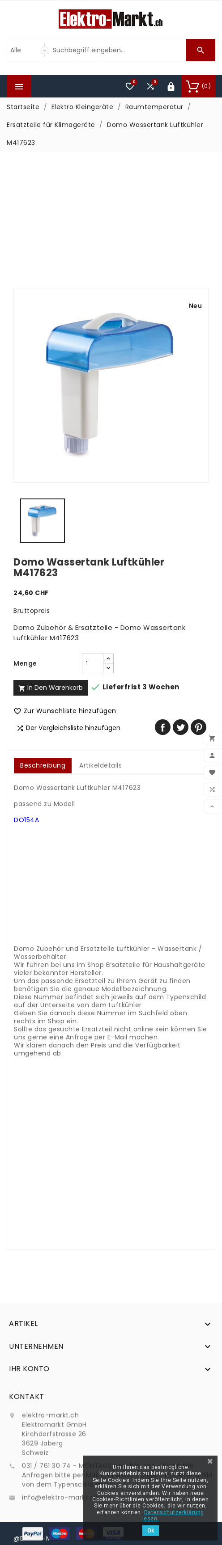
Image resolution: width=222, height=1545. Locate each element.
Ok (150, 1531)
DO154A (26, 819)
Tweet (180, 727)
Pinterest (198, 727)
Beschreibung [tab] (42, 765)
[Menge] (92, 663)
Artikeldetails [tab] (100, 765)
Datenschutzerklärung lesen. (173, 1515)
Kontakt (26, 1450)
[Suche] (117, 50)
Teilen (163, 727)
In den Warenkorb (50, 687)
